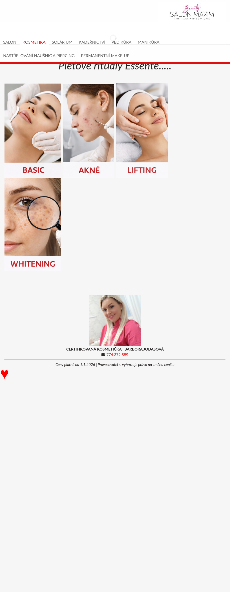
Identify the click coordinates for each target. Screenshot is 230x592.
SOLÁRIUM (62, 42)
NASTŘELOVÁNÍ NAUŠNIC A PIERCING (39, 55)
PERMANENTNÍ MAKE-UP (105, 55)
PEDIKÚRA (122, 42)
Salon (9, 42)
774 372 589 (117, 354)
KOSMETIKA (34, 42)
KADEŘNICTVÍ (92, 42)
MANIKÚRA (148, 42)
